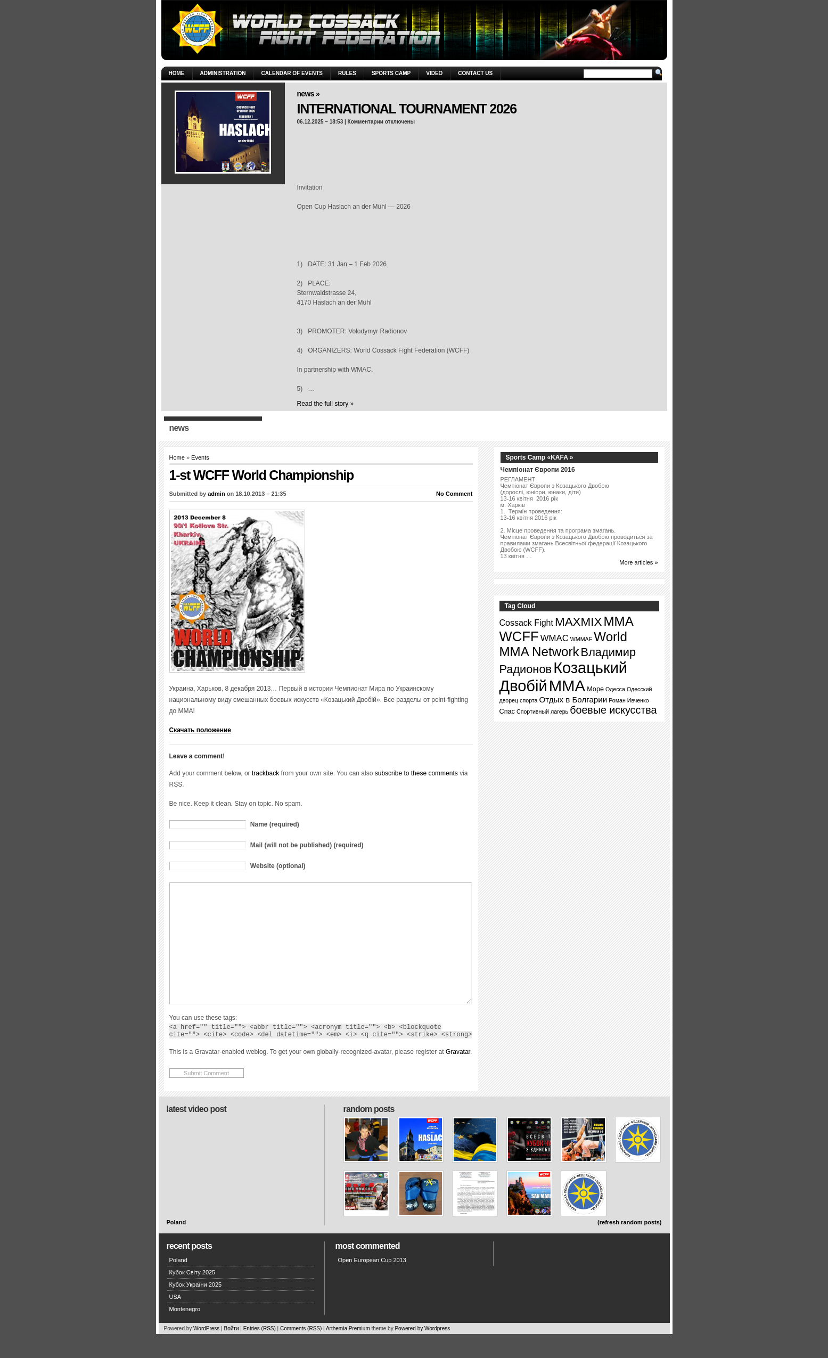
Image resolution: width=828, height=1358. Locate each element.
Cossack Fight (526, 622)
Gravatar (458, 1075)
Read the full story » (325, 403)
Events (200, 457)
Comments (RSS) (301, 1352)
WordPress (206, 1352)
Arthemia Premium (348, 1352)
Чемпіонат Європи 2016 (538, 469)
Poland (176, 1246)
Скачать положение (200, 730)
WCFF (519, 636)
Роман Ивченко (629, 700)
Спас (507, 711)
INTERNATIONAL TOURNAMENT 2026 (407, 108)
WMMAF (581, 639)
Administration (223, 73)
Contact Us (475, 73)
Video (434, 73)
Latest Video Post (197, 1133)
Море (595, 689)
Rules (347, 73)
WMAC (554, 638)
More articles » (638, 562)
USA (175, 1321)
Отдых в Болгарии (573, 699)
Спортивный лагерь (542, 711)
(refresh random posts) (629, 1246)
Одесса (615, 689)
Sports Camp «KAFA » (539, 457)
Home (177, 73)
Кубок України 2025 (195, 1308)
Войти (231, 1352)
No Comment (454, 493)
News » (308, 93)
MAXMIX (578, 621)
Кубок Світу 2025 (192, 1296)
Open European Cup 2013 (372, 1284)
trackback (265, 773)
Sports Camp (391, 73)
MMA (619, 621)
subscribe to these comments (416, 773)
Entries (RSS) (259, 1352)
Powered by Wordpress (422, 1352)
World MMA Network (563, 644)
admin (216, 493)
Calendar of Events (292, 73)
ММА (567, 685)
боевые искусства (613, 710)
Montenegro (185, 1333)
